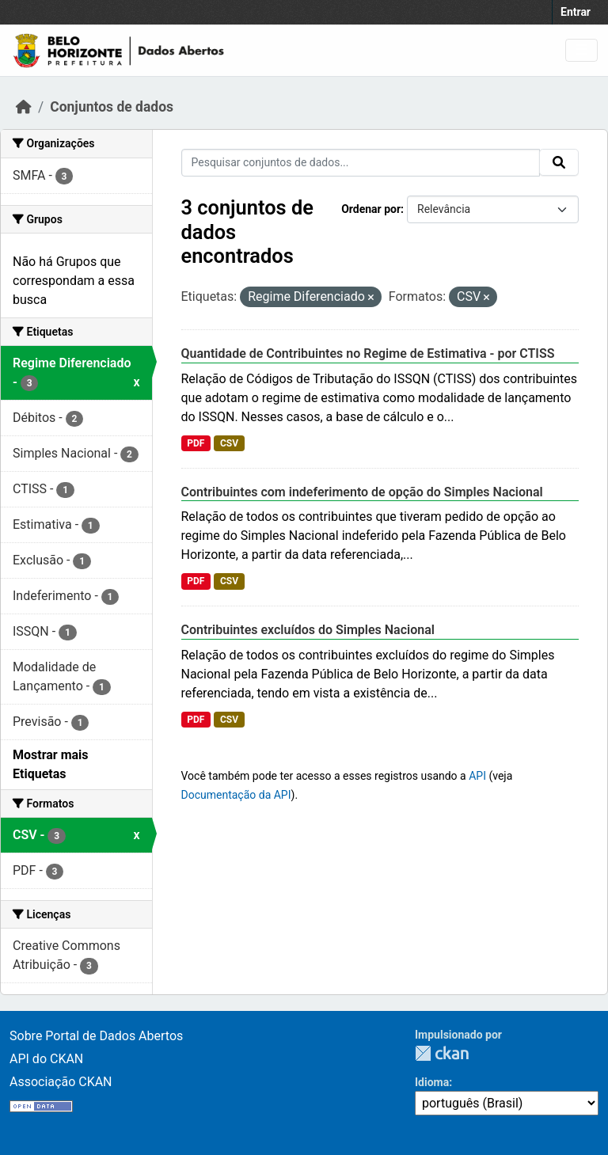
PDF (195, 443)
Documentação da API (236, 794)
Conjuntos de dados (111, 107)
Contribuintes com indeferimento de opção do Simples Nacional (362, 492)
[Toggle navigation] (581, 50)
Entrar (575, 12)
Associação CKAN (61, 1081)
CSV (229, 443)
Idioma (432, 1082)
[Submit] (559, 162)
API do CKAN (46, 1058)
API (477, 775)
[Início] (24, 107)
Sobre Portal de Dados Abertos (96, 1035)
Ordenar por (371, 209)
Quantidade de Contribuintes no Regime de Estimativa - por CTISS (368, 353)
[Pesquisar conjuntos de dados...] (361, 163)
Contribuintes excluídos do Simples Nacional (308, 629)
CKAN (442, 1053)
